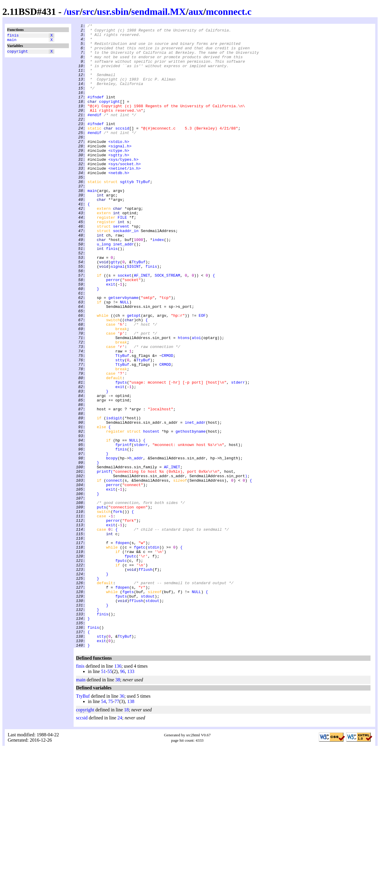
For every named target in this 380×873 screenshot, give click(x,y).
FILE (122, 256)
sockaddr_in (126, 272)
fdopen (122, 647)
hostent (151, 513)
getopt (134, 374)
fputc (130, 663)
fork (117, 609)
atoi (196, 401)
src (88, 11)
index (158, 283)
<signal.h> (120, 171)
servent (121, 267)
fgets (128, 705)
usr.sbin (113, 11)
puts (101, 604)
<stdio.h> (118, 165)
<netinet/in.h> (124, 197)
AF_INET (142, 326)
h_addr (136, 545)
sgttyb (127, 213)
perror (113, 331)
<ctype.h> (118, 176)
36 (122, 820)
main (11, 41)
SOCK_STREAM (167, 326)
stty (119, 427)
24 (120, 842)
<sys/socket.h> (124, 192)
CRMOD (167, 422)
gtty (115, 310)
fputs (121, 454)
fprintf (123, 529)
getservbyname (123, 352)
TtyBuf (143, 213)
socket (125, 326)
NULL (124, 358)
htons (183, 401)
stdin (153, 652)
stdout (148, 711)
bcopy (112, 545)
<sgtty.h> (118, 181)
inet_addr (123, 288)
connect (114, 572)
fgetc (139, 652)
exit (110, 336)
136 (117, 790)
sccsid (122, 149)
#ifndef (96, 112)
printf (104, 561)
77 (117, 826)
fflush (145, 679)
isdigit (114, 497)
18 (126, 834)
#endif (95, 133)
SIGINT (134, 315)
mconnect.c (228, 11)
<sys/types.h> (123, 187)
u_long (104, 288)
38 (117, 804)
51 (103, 796)
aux (196, 11)
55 (109, 796)
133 (130, 796)
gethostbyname (190, 513)
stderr (238, 454)
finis (13, 36)
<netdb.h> (118, 203)
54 (103, 826)
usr (73, 11)
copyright (17, 53)
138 (130, 826)
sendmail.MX (158, 11)
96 (122, 796)
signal (118, 315)
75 (110, 826)
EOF (202, 374)
